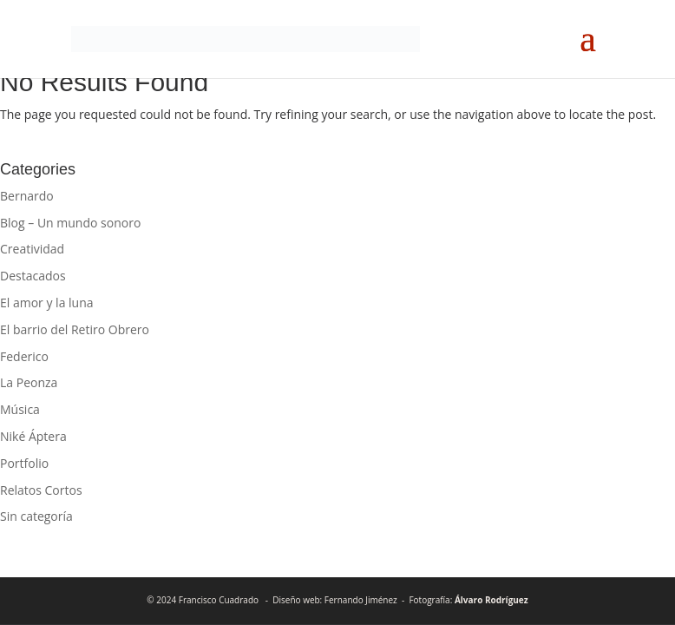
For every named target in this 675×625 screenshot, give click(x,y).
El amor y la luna (47, 302)
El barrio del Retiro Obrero (74, 329)
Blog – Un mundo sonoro (70, 222)
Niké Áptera (33, 436)
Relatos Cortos (41, 490)
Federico (24, 356)
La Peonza (28, 382)
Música (20, 409)
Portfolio (24, 463)
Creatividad (32, 248)
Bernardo (27, 196)
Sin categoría (36, 516)
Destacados (33, 275)
